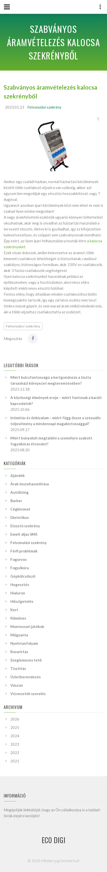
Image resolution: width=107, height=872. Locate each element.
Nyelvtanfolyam (24, 643)
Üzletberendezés (25, 677)
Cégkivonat (20, 509)
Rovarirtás (19, 651)
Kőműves (18, 618)
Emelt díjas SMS (23, 534)
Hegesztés (19, 584)
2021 (14, 761)
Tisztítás (18, 668)
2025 (14, 727)
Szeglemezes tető (26, 660)
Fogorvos (18, 559)
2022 (14, 752)
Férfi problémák (23, 551)
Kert (14, 609)
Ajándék (17, 475)
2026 (14, 719)
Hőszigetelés (21, 601)
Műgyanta (19, 635)
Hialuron (17, 593)
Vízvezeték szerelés (28, 693)
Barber (16, 500)
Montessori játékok (27, 626)
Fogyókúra (19, 568)
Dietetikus (19, 517)
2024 (14, 736)
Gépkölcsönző (22, 576)
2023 (14, 744)
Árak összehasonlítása (29, 484)
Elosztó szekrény (25, 526)
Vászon (16, 685)
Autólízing (19, 492)
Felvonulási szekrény (44, 107)
